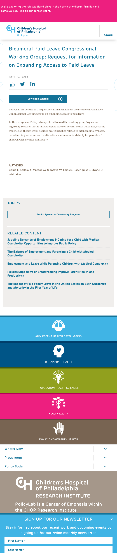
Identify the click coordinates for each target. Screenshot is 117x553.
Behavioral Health (58, 362)
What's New (13, 449)
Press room (13, 458)
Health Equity (58, 413)
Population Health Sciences (59, 387)
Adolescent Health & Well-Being (58, 336)
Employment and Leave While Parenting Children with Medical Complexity (57, 264)
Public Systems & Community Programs (58, 214)
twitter (24, 84)
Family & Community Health (58, 439)
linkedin (34, 84)
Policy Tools (13, 466)
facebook (14, 84)
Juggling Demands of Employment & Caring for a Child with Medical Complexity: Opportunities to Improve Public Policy (53, 241)
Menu (108, 35)
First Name (16, 541)
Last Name (16, 550)
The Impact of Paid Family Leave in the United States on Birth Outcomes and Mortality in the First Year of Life (56, 286)
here (47, 11)
